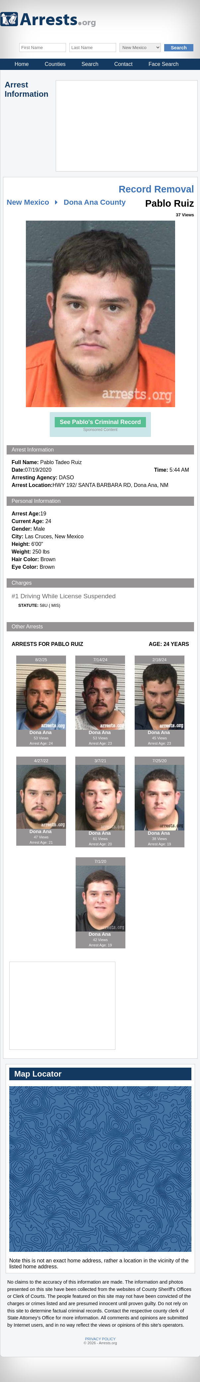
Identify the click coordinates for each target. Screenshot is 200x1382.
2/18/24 (159, 659)
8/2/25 (41, 659)
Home (22, 64)
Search (90, 64)
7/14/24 (100, 659)
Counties (55, 64)
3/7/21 (100, 760)
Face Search (164, 64)
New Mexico (28, 202)
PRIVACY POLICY (100, 1339)
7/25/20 (159, 760)
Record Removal (156, 189)
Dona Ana (41, 732)
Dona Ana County (95, 202)
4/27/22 (41, 760)
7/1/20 (100, 861)
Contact (123, 64)
